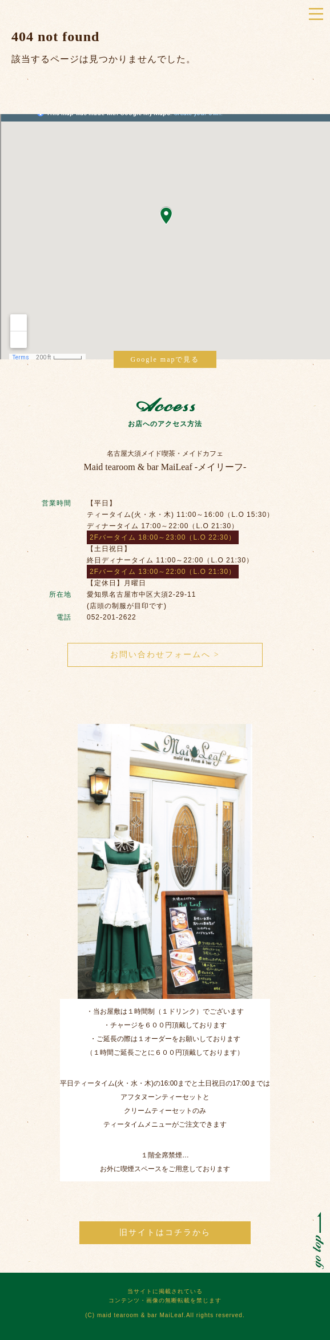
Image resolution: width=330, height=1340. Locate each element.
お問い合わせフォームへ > (164, 654)
